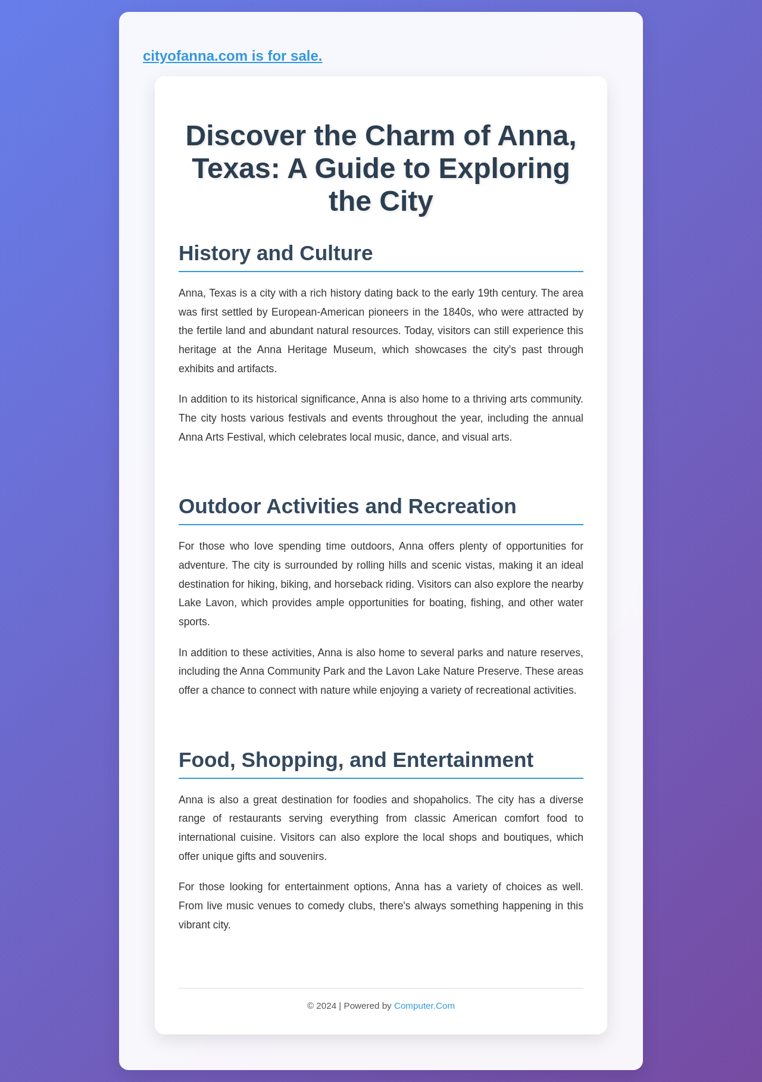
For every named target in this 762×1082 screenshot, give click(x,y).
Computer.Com (424, 1005)
